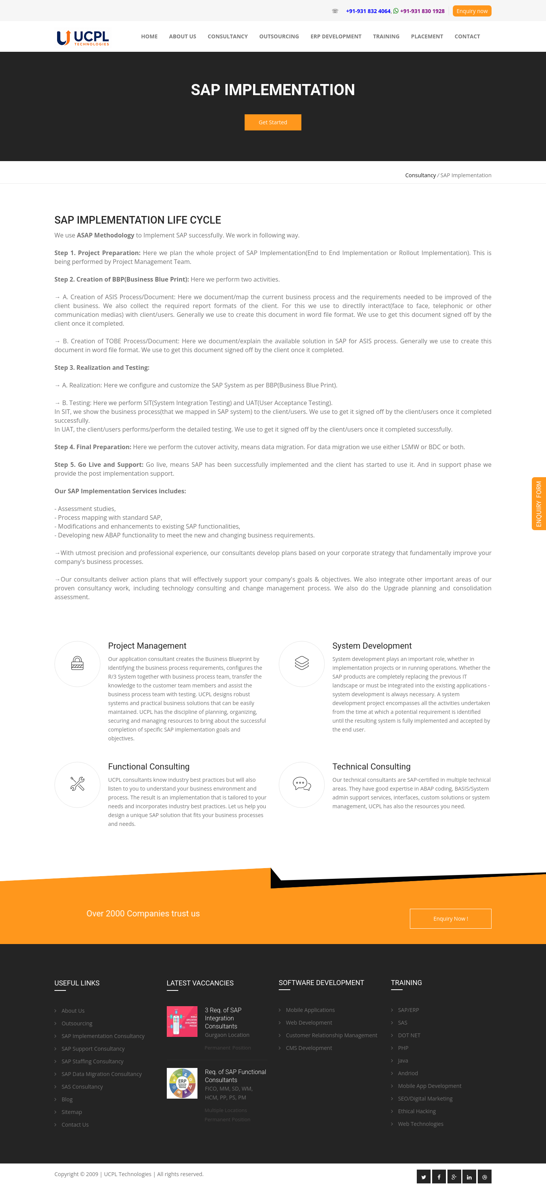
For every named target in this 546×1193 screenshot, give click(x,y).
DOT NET (406, 1035)
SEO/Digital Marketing (422, 1098)
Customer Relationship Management (328, 1035)
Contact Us (71, 1124)
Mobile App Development (426, 1085)
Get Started (273, 122)
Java (399, 1060)
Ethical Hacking (413, 1111)
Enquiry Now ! (450, 918)
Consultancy (420, 175)
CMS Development (305, 1047)
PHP (400, 1047)
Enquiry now (472, 11)
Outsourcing (73, 1023)
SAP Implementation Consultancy (99, 1036)
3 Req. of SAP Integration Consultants (223, 1018)
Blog (63, 1099)
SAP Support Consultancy (89, 1048)
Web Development (305, 1022)
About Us (69, 1010)
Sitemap (68, 1112)
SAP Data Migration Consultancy (98, 1074)
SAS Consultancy (78, 1086)
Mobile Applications (307, 1009)
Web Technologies (417, 1123)
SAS (399, 1022)
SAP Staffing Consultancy (88, 1061)
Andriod (404, 1073)
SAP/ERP (405, 1009)
